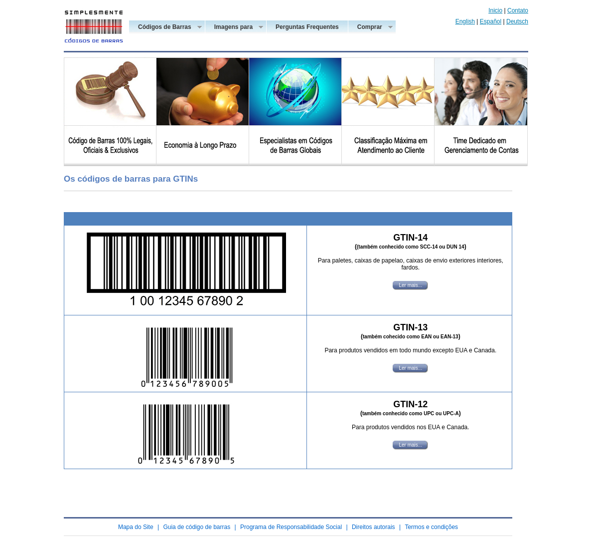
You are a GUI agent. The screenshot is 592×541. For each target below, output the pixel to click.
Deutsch (517, 21)
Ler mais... (410, 285)
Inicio (495, 10)
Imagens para (233, 27)
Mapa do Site (135, 527)
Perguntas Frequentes (307, 26)
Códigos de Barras (164, 27)
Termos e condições (431, 527)
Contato (517, 10)
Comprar (369, 27)
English (465, 21)
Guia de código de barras (196, 527)
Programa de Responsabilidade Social (291, 527)
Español (490, 21)
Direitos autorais (373, 527)
